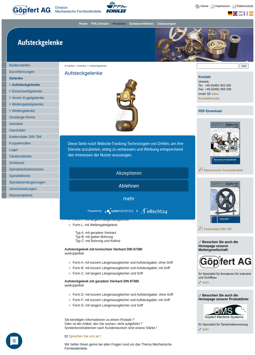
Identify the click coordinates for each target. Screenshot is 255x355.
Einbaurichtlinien (141, 23)
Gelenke (16, 78)
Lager (13, 150)
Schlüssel (16, 163)
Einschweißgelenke (27, 91)
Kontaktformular (209, 98)
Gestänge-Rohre (22, 117)
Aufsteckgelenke (26, 85)
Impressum (222, 6)
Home (204, 6)
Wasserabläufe (20, 195)
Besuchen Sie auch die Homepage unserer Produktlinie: (223, 297)
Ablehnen (129, 186)
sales (215, 93)
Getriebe (16, 124)
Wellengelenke (23, 111)
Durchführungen (21, 72)
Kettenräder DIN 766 (25, 137)
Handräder (17, 130)
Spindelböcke (19, 176)
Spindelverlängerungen (27, 182)
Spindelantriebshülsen (26, 169)
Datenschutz (245, 6)
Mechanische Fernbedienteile (223, 170)
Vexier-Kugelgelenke (28, 98)
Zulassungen (167, 23)
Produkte (119, 23)
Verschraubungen (23, 189)
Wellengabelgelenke (28, 104)
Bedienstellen (19, 65)
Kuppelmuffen (20, 143)
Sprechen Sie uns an (84, 336)
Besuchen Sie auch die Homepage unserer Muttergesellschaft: (218, 246)
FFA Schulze (100, 23)
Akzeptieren (129, 173)
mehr (205, 282)
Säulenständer (20, 156)
